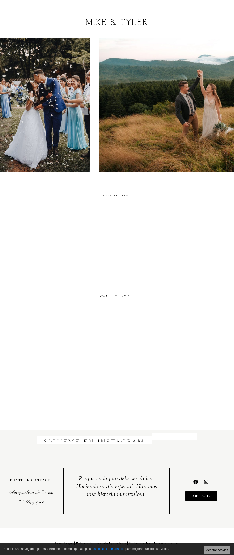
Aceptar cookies (217, 550)
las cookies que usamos (108, 549)
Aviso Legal (64, 540)
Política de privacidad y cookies (101, 540)
